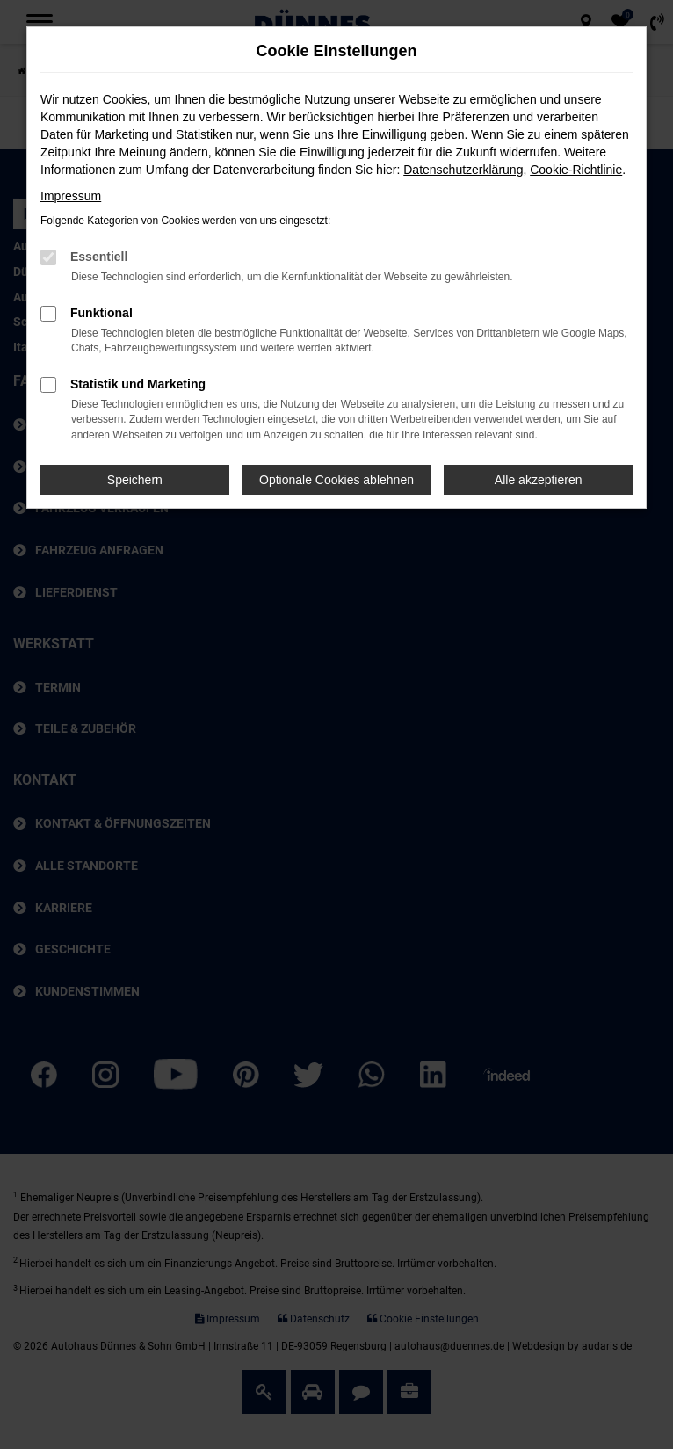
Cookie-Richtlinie (576, 170)
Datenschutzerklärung (463, 170)
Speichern (135, 480)
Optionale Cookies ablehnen (336, 480)
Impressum (70, 196)
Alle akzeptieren (539, 480)
